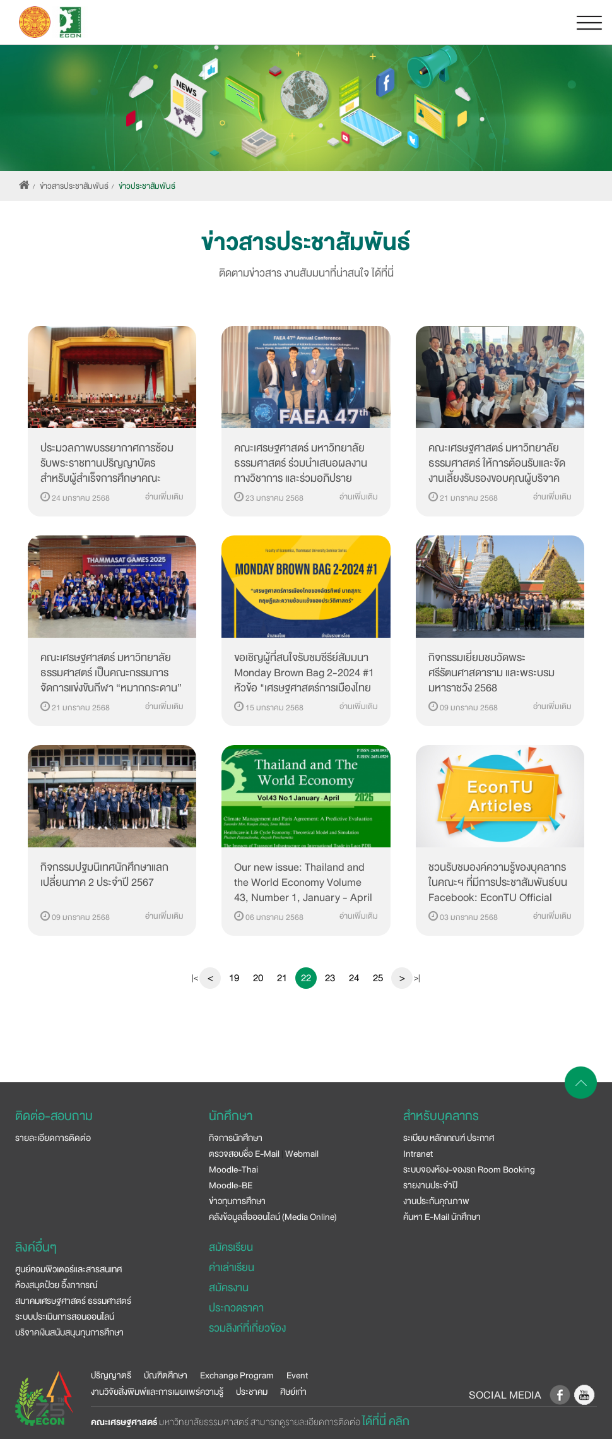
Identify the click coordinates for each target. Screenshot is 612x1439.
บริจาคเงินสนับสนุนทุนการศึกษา (69, 1332)
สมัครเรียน (231, 1247)
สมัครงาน (229, 1288)
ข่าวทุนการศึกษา (237, 1201)
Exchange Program (237, 1375)
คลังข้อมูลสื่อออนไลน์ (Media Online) (273, 1216)
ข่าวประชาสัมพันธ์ (147, 186)
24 (354, 978)
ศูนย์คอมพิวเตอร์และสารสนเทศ (68, 1269)
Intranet (418, 1153)
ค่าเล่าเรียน (231, 1267)
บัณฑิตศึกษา (165, 1375)
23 (330, 978)
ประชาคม (252, 1391)
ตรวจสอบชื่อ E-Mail (244, 1153)
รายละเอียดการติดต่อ (53, 1137)
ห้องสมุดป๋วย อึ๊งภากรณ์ (56, 1285)
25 (378, 978)
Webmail (302, 1153)
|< (195, 978)
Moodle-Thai (233, 1169)
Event (297, 1375)
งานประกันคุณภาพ (436, 1201)
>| (417, 978)
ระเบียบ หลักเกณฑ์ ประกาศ (448, 1137)
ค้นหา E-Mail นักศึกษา (442, 1216)
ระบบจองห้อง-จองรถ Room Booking (469, 1169)
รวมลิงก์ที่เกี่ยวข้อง (247, 1328)
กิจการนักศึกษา (235, 1137)
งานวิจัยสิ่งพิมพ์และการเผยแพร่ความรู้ (157, 1391)
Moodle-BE (230, 1185)
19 (234, 978)
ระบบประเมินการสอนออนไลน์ (64, 1316)
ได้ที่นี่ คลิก (385, 1421)
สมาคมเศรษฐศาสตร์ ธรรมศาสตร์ (73, 1300)
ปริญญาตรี (111, 1375)
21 (282, 978)
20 (258, 978)
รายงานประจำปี (430, 1185)
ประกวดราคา (236, 1308)
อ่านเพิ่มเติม (164, 497)
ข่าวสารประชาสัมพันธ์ (74, 186)
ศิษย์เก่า (293, 1391)
